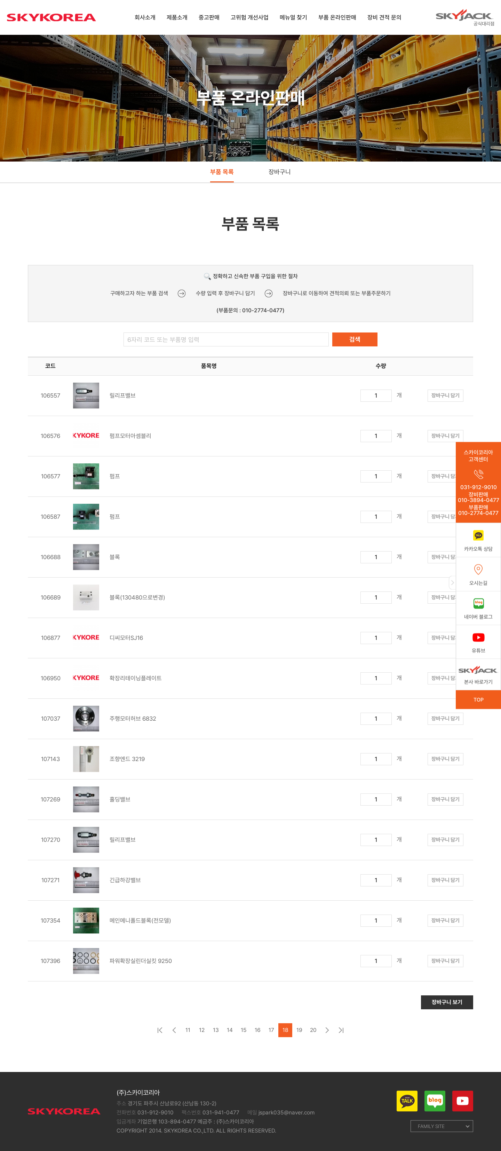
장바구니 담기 (445, 400)
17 (271, 1034)
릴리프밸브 (104, 400)
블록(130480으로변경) (119, 602)
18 (285, 1034)
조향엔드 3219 (109, 763)
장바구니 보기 (447, 1006)
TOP (479, 700)
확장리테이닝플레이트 (117, 683)
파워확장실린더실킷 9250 (122, 965)
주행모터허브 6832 (114, 723)
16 (258, 1034)
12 (202, 1034)
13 (216, 1034)
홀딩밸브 (101, 804)
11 (187, 1034)
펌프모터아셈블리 (112, 440)
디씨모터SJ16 (108, 642)
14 (230, 1034)
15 (244, 1034)
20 (313, 1034)
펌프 (96, 481)
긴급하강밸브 (107, 884)
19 (299, 1034)
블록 (96, 561)
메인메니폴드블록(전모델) (122, 925)
